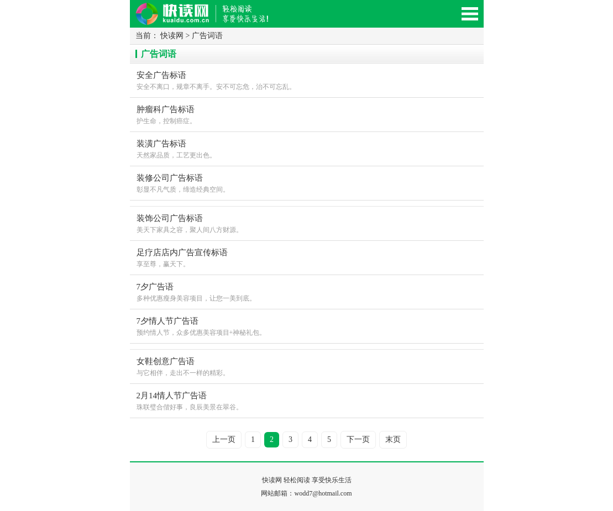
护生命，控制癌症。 (307, 114)
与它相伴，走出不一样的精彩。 (307, 366)
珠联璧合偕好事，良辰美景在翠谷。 (307, 400)
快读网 (172, 35)
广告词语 (207, 35)
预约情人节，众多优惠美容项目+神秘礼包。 (307, 325)
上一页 (223, 439)
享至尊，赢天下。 (307, 257)
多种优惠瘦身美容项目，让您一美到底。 (307, 291)
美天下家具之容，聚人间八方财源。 (307, 223)
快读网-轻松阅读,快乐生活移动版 (213, 18)
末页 (393, 439)
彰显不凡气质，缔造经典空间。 (307, 182)
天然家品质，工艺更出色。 (307, 148)
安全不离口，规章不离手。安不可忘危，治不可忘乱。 (307, 80)
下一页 (358, 439)
